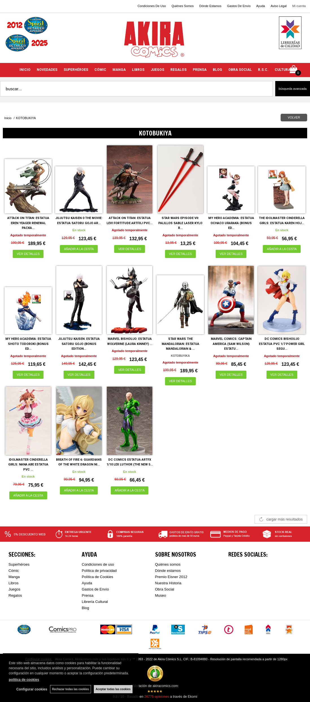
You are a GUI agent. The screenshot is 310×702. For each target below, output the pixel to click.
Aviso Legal (279, 6)
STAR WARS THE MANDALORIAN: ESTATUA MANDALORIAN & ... (180, 344)
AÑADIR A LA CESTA (79, 249)
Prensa (87, 595)
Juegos (14, 589)
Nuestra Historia (168, 583)
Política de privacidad (99, 570)
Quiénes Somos (183, 6)
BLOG (217, 70)
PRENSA (200, 70)
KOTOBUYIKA (180, 355)
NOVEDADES (47, 70)
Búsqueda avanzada (293, 88)
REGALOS (178, 70)
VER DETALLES (28, 253)
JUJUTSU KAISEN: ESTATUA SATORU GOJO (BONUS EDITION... (79, 344)
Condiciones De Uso (152, 6)
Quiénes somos (168, 564)
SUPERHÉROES (76, 70)
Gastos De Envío (238, 6)
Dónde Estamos (210, 6)
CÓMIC (100, 70)
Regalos (15, 595)
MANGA (119, 70)
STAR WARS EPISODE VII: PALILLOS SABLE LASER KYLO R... (180, 223)
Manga (14, 577)
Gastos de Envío (95, 589)
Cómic (13, 570)
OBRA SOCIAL (240, 70)
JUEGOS (157, 70)
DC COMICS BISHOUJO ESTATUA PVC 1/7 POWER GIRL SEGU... (282, 344)
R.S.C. (263, 70)
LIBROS (138, 70)
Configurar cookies (31, 689)
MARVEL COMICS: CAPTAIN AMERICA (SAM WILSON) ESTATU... (231, 344)
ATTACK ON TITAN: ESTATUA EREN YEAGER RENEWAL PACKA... (28, 223)
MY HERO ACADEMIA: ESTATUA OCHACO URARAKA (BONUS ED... (231, 223)
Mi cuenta (299, 6)
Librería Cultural (95, 602)
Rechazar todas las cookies (70, 689)
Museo (160, 595)
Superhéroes (18, 564)
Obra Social (164, 589)
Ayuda (260, 6)
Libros (13, 583)
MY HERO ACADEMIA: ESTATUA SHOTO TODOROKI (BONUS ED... (28, 344)
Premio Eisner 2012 (171, 577)
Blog (85, 608)
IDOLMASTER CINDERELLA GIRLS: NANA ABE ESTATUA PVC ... (28, 464)
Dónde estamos (168, 570)
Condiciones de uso (98, 564)
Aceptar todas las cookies (113, 689)
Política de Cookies (97, 577)
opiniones (156, 697)
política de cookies (24, 680)
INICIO (25, 70)
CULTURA (283, 70)
